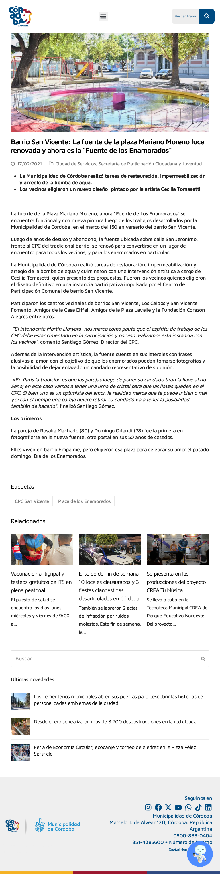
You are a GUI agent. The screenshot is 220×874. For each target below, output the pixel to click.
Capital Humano (182, 849)
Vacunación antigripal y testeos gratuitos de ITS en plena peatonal (41, 581)
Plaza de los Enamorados (84, 501)
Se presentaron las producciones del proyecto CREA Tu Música (176, 581)
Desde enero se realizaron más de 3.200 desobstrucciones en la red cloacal (115, 722)
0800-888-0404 (192, 836)
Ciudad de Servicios (76, 163)
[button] (103, 16)
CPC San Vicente (32, 501)
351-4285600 (148, 842)
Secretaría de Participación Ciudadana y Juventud (150, 163)
